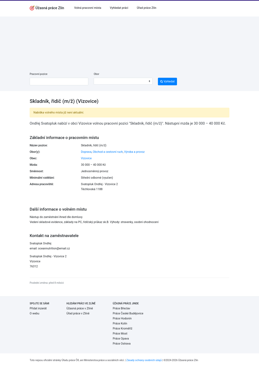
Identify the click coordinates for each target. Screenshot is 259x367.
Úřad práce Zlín (146, 8)
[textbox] (101, 81)
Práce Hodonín (122, 318)
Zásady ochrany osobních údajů (144, 360)
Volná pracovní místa (87, 8)
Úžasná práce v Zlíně (80, 308)
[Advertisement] (129, 42)
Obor (96, 74)
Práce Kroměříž (122, 328)
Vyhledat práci (119, 8)
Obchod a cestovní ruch (108, 152)
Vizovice (86, 158)
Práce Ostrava (122, 343)
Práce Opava (121, 338)
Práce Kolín (120, 323)
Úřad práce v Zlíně (78, 313)
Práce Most (120, 333)
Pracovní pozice (38, 74)
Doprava (86, 152)
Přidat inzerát (38, 308)
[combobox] (123, 81)
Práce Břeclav (121, 308)
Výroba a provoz (134, 152)
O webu (34, 313)
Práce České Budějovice (128, 313)
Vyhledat (167, 81)
